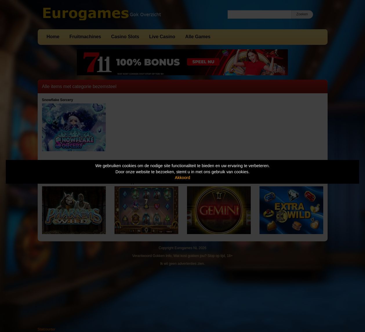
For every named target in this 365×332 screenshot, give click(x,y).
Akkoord (182, 177)
